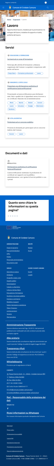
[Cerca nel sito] (48, 8)
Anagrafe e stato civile (19, 82)
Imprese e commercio (13, 299)
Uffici (8, 254)
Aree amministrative (13, 251)
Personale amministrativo (15, 260)
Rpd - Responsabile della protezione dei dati (26, 398)
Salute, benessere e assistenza (16, 305)
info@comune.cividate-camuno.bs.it (19, 390)
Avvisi (30, 251)
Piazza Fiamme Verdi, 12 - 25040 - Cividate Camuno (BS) (27, 373)
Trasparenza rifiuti (16, 348)
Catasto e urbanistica (13, 287)
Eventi (30, 272)
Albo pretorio (13, 338)
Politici (9, 257)
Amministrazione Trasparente (21, 324)
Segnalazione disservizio (13, 443)
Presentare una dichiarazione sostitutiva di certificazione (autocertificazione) (22, 87)
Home (9, 19)
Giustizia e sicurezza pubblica (16, 296)
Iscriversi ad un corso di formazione (20, 59)
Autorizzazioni (11, 284)
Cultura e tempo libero (14, 290)
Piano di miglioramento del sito (15, 451)
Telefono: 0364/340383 (15, 377)
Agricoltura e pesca (13, 272)
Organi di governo (12, 248)
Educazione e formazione (19, 55)
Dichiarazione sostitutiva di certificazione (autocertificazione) (22, 168)
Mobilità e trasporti (13, 302)
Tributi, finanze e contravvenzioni (12, 309)
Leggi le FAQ (10, 438)
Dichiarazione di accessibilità (14, 434)
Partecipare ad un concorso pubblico (20, 122)
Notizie (30, 248)
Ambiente (10, 275)
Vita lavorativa (16, 118)
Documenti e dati (12, 263)
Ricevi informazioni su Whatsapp (23, 412)
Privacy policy (10, 430)
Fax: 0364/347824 (14, 380)
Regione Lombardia (10, 3)
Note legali (10, 426)
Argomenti (16, 19)
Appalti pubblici (11, 281)
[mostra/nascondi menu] (3, 8)
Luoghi (30, 275)
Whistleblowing (14, 361)
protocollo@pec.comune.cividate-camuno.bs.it (23, 393)
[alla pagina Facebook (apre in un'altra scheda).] (8, 408)
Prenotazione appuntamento (14, 447)
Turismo (9, 314)
